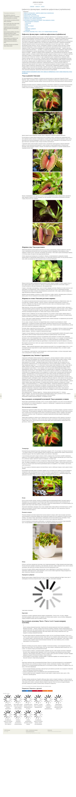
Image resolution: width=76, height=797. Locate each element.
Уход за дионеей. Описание (30, 14)
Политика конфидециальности (30, 731)
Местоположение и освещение (32, 21)
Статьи (42, 6)
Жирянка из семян (39, 686)
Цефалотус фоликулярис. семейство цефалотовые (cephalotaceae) (39, 13)
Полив (26, 24)
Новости (37, 6)
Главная (32, 6)
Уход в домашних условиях (47, 686)
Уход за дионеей (27, 686)
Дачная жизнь (38, 2)
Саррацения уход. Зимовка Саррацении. (33, 18)
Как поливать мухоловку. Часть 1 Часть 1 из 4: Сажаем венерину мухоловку (40, 31)
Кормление (27, 30)
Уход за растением (33, 686)
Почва (26, 27)
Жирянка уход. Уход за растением (31, 15)
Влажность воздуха (29, 25)
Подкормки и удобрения (30, 28)
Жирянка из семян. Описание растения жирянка (34, 17)
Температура (28, 23)
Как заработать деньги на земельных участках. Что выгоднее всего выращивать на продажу (11, 17)
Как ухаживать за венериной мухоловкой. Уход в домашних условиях (39, 20)
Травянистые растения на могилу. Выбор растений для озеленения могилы (11, 28)
